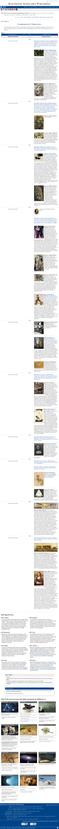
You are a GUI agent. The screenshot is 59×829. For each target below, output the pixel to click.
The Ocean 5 (47, 363)
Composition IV (47, 134)
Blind (45, 444)
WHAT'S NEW (42, 17)
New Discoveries (36, 811)
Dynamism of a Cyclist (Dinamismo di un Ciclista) (50, 276)
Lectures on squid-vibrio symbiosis (46, 736)
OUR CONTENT (27, 17)
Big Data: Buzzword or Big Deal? (8, 787)
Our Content (19, 806)
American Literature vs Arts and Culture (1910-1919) (24, 827)
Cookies (26, 819)
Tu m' (48, 510)
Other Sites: (9, 816)
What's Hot (55, 7)
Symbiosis (41, 724)
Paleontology (4, 752)
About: (10, 806)
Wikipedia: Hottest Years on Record (46, 764)
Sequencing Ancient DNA (7, 770)
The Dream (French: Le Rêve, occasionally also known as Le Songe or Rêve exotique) (51, 52)
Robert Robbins (14, 619)
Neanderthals (23, 787)
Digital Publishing (22, 816)
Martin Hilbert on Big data (7, 789)
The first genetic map (24, 718)
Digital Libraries (31, 816)
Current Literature (17, 811)
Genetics (15, 816)
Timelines (41, 7)
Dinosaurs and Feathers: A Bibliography (10, 767)
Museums (15, 817)
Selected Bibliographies (18, 813)
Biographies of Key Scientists (19, 809)
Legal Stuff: (9, 819)
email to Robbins (23, 669)
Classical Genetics (33, 7)
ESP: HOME (3, 827)
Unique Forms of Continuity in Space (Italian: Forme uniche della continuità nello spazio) (51, 297)
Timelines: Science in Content (29, 808)
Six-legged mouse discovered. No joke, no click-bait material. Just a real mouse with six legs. (47, 788)
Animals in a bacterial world (45, 741)
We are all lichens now (43, 739)
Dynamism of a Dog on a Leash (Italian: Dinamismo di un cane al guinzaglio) (51, 156)
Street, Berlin (52, 227)
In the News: (9, 811)
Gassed (50, 553)
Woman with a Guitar (49, 256)
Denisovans (22, 789)
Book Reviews (28, 813)
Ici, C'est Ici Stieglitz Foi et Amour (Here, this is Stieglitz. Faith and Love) (51, 411)
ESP (22, 17)
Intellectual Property (33, 819)
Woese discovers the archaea (26, 736)
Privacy (21, 819)
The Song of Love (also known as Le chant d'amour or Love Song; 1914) (50, 340)
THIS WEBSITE (35, 17)
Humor (25, 814)
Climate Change (43, 752)
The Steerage (51, 383)
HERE (9, 683)
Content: (10, 809)
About (25, 7)
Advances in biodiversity (25, 739)
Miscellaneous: (8, 814)
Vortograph (50, 323)
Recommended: (8, 813)
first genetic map (49, 653)
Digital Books (40, 808)
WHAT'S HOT (50, 17)
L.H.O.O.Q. (46, 572)
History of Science (39, 816)
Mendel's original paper (36, 653)
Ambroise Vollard (43, 76)
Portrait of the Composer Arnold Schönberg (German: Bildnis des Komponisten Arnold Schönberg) (50, 475)
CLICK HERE (9, 693)
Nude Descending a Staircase (50, 187)
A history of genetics (24, 721)
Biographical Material (50, 816)
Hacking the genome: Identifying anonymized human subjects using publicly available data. (9, 793)
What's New (48, 7)
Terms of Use (16, 819)
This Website (26, 806)
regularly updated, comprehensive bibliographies (42, 669)
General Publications (18, 814)
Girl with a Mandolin (49, 84)
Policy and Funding (27, 811)
